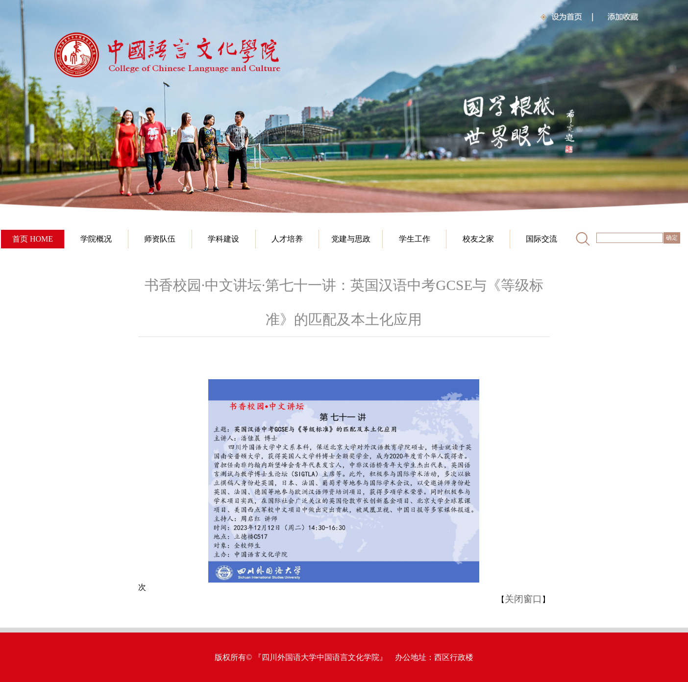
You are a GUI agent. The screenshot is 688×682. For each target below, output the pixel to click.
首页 (20, 239)
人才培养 (287, 239)
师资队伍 (159, 239)
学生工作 (414, 239)
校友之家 (478, 239)
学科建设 (223, 239)
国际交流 (541, 239)
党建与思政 (350, 239)
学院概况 (96, 239)
